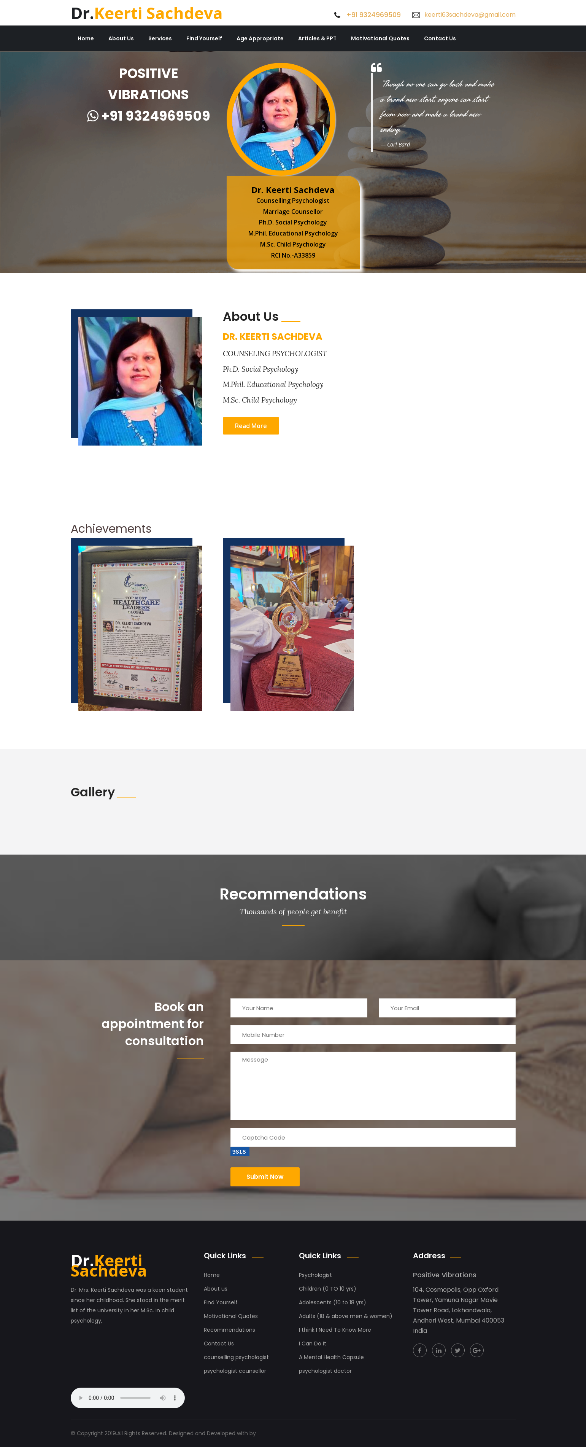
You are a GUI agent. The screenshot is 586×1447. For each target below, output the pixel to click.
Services (160, 38)
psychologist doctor (325, 1371)
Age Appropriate (260, 38)
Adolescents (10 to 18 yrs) (332, 1302)
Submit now (265, 1176)
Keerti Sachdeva (147, 13)
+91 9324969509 (373, 14)
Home (86, 38)
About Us (121, 38)
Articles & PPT (317, 38)
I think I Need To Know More (335, 1330)
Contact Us (440, 38)
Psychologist (315, 1275)
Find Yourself (204, 38)
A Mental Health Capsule (331, 1357)
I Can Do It (312, 1343)
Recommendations (229, 1330)
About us (215, 1289)
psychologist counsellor (235, 1371)
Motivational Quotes (380, 38)
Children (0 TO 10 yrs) (327, 1289)
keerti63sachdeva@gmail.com (470, 14)
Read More (251, 426)
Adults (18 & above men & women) (345, 1316)
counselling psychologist (236, 1357)
